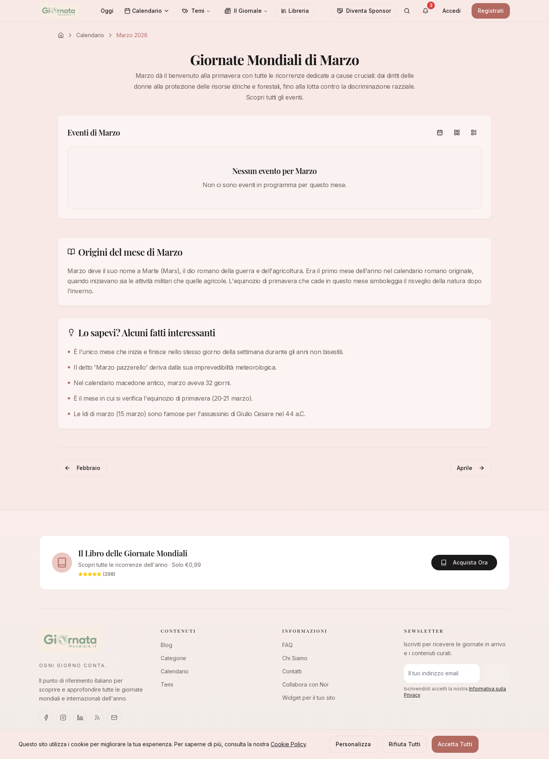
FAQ (287, 645)
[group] (457, 132)
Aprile (471, 468)
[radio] (440, 132)
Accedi (452, 10)
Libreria (295, 10)
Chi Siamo (294, 658)
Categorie (173, 658)
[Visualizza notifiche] (425, 11)
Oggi (107, 10)
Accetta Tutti (455, 744)
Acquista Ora (464, 562)
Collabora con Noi (305, 684)
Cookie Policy (288, 744)
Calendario (147, 10)
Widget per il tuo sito (308, 697)
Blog (166, 645)
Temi (196, 10)
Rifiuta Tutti (404, 744)
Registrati (491, 10)
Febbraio (82, 468)
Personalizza (353, 744)
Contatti (292, 671)
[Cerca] (407, 11)
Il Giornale (246, 10)
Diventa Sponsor (364, 10)
